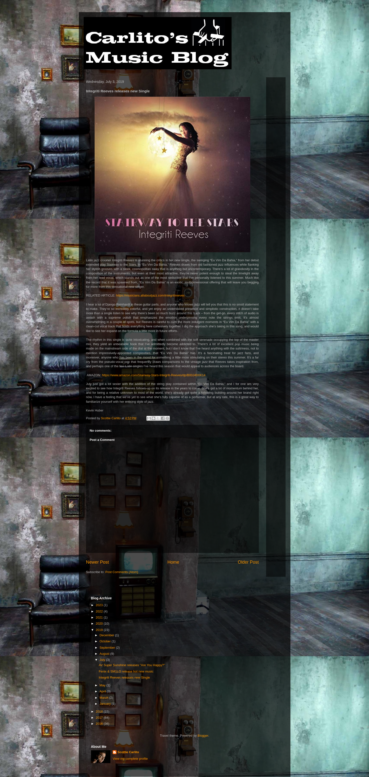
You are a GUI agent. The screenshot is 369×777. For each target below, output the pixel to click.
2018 (100, 711)
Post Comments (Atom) (121, 572)
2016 (100, 723)
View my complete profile (130, 758)
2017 (100, 717)
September (107, 647)
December (107, 635)
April (103, 691)
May (102, 685)
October (105, 641)
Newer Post (97, 562)
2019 (100, 630)
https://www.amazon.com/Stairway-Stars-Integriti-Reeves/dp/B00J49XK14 (154, 375)
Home (173, 562)
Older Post (248, 562)
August (104, 653)
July (102, 660)
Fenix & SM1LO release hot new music (126, 671)
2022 (100, 611)
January (105, 704)
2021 (100, 617)
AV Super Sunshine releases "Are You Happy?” (132, 665)
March (104, 697)
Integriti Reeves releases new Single (124, 677)
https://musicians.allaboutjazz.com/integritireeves (150, 295)
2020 (100, 623)
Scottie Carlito (128, 752)
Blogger (203, 735)
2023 (100, 605)
